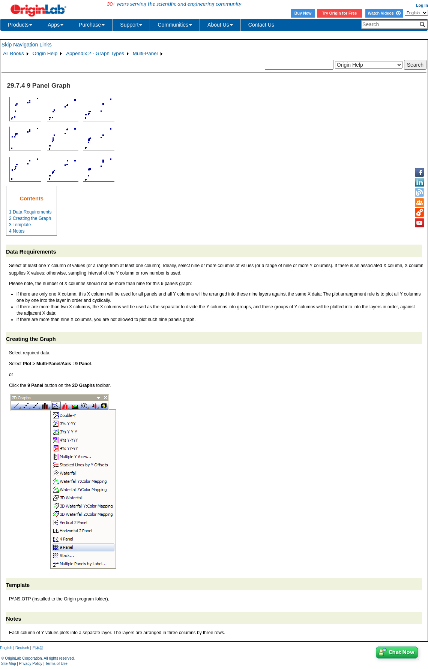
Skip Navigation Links (27, 45)
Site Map (8, 664)
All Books (13, 53)
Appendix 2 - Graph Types (95, 53)
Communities (175, 25)
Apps (55, 25)
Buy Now (303, 13)
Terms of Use (56, 664)
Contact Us (261, 25)
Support (131, 25)
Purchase (92, 25)
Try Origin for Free (339, 13)
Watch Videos (384, 13)
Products (20, 25)
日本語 (38, 648)
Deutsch (22, 648)
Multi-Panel (145, 53)
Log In (422, 5)
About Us (220, 25)
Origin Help (45, 53)
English (6, 648)
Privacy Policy (30, 664)
